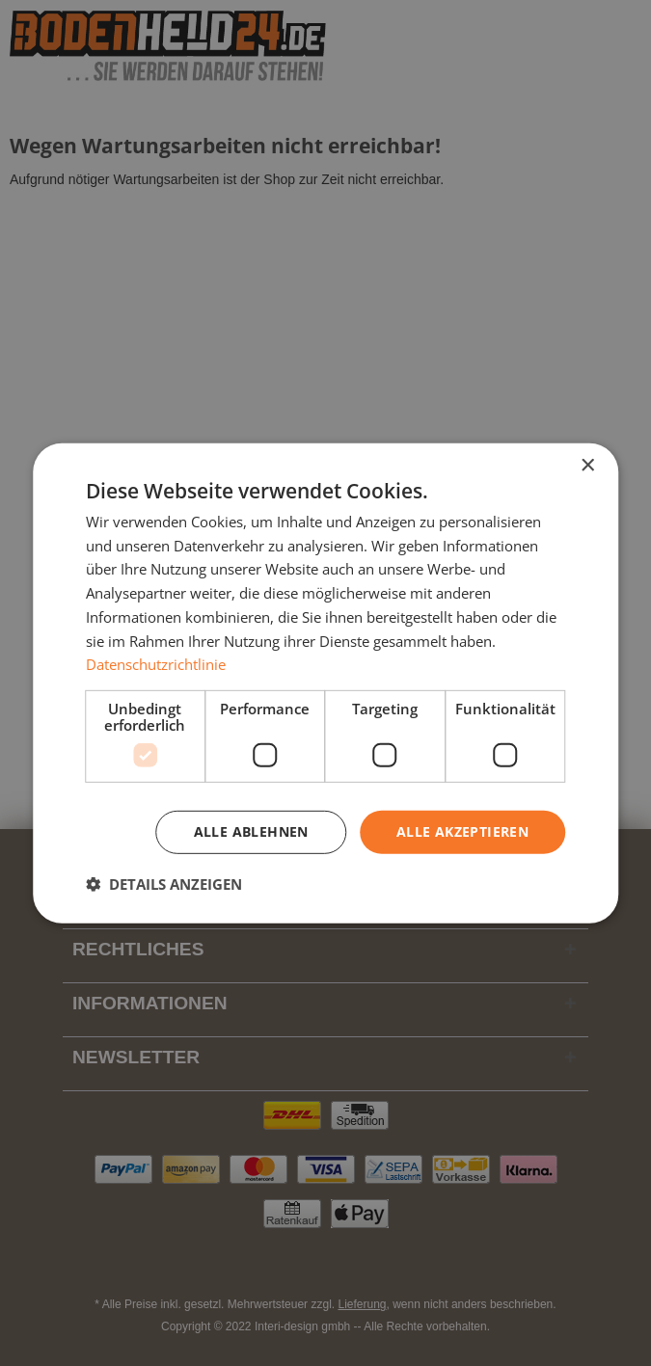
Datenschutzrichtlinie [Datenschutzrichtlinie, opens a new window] (156, 664)
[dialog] (326, 682)
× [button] (587, 465)
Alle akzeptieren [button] (462, 831)
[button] (164, 884)
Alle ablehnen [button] (251, 831)
